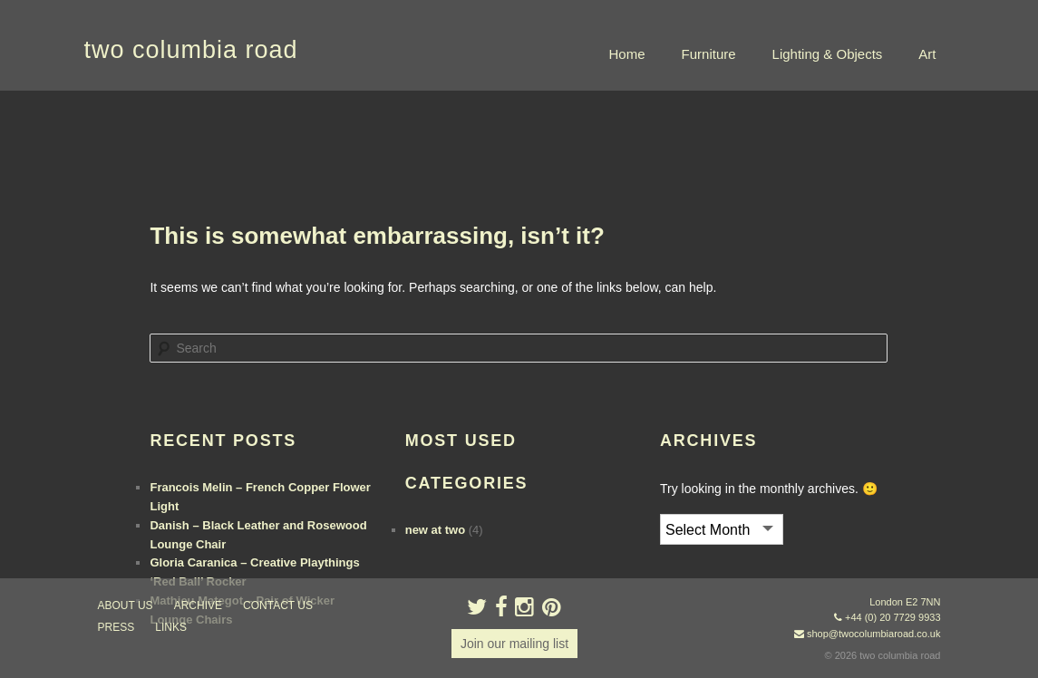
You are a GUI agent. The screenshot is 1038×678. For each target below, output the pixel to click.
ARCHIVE (198, 605)
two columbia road (191, 49)
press (116, 627)
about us (125, 605)
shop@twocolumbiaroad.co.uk (874, 633)
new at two (435, 530)
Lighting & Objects (827, 54)
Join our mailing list (514, 643)
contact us (278, 605)
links (171, 627)
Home (627, 54)
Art (927, 54)
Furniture (709, 54)
